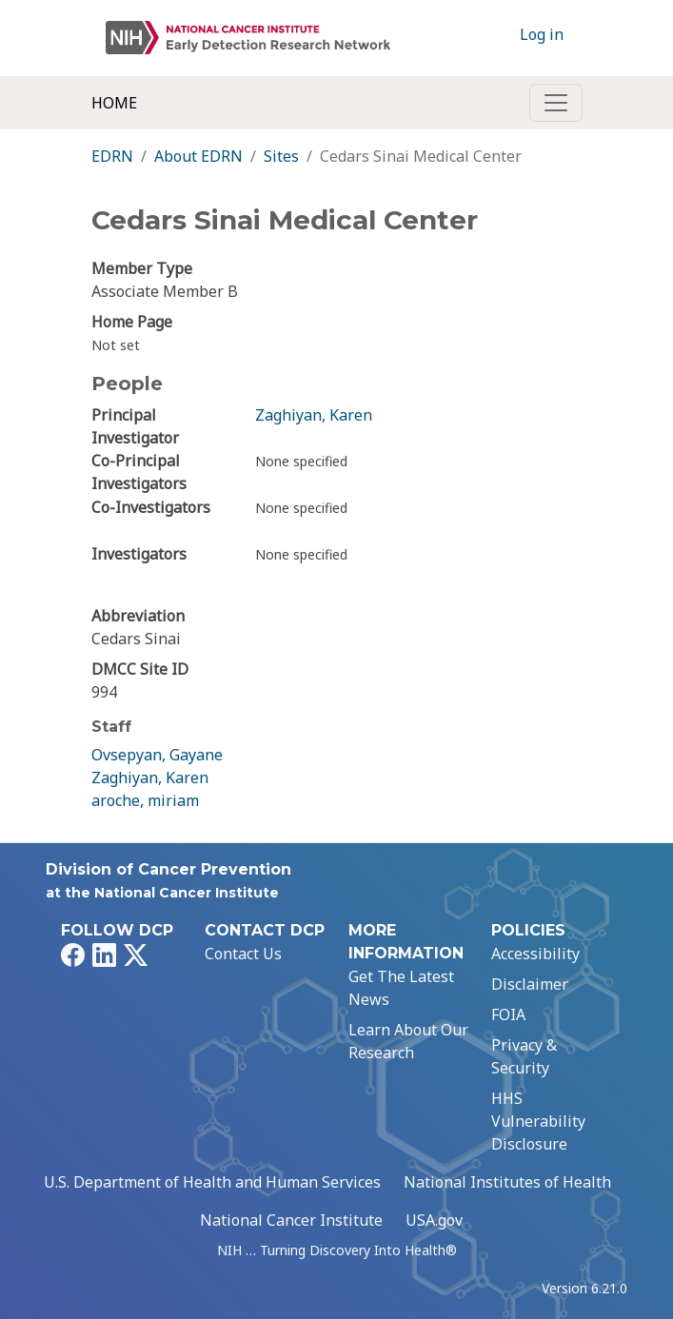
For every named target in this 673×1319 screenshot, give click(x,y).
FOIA (508, 1014)
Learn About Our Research (408, 1041)
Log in (542, 34)
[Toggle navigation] (556, 103)
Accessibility (535, 953)
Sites (281, 156)
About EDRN (198, 156)
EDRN (112, 156)
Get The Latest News (401, 988)
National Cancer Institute (291, 1220)
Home (114, 102)
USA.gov (434, 1220)
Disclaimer (529, 984)
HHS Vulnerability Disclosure (538, 1121)
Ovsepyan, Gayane (157, 754)
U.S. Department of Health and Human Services (212, 1181)
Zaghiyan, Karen (313, 414)
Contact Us (243, 953)
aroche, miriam (145, 800)
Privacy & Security (524, 1056)
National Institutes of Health (507, 1181)
